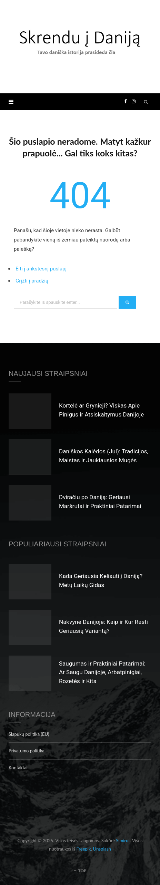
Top (80, 870)
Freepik (84, 849)
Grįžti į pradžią (32, 281)
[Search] (146, 101)
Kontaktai (18, 767)
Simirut (123, 840)
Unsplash (102, 849)
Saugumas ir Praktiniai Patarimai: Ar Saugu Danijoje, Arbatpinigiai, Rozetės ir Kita (102, 672)
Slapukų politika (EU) (29, 734)
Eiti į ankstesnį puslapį (41, 269)
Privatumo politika (26, 750)
